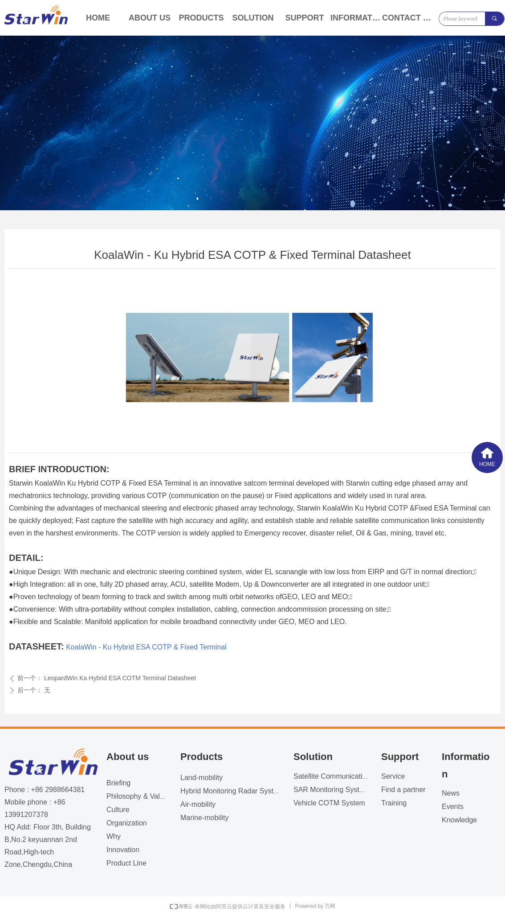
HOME (98, 17)
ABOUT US (150, 17)
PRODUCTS (201, 17)
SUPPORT (304, 17)
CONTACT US (408, 17)
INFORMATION (356, 17)
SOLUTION (253, 17)
